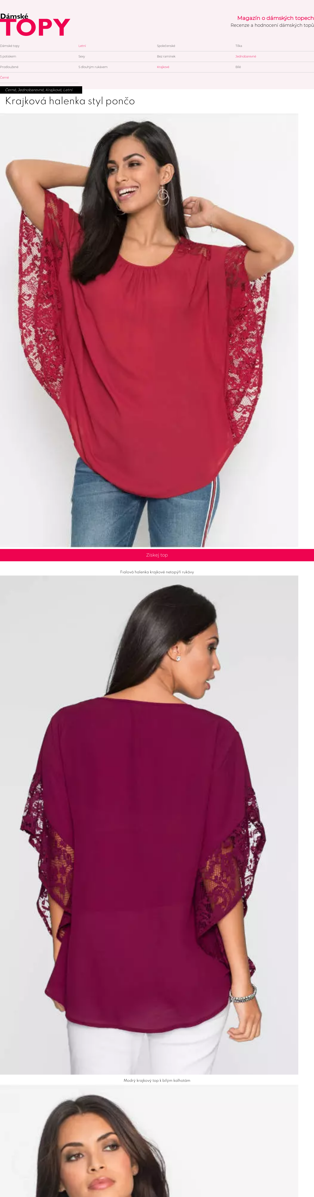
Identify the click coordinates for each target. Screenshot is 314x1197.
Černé (4, 77)
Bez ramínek (166, 56)
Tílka (239, 46)
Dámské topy (9, 46)
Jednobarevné (246, 56)
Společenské (166, 46)
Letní (82, 46)
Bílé (238, 67)
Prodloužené (9, 67)
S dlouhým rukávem (93, 67)
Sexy (81, 56)
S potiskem (8, 56)
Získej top (157, 555)
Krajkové (163, 67)
